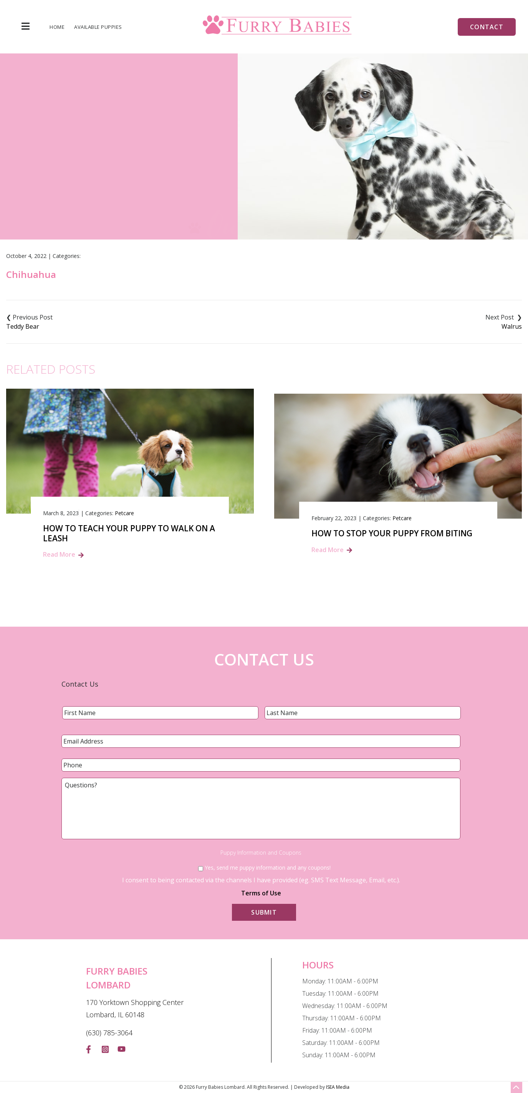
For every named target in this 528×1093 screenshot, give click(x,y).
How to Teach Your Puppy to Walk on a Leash (129, 533)
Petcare (124, 513)
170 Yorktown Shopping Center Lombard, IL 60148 (135, 1008)
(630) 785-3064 (109, 1032)
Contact (486, 27)
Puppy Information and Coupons (260, 852)
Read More (59, 554)
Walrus (512, 326)
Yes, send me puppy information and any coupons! (268, 867)
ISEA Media (337, 1087)
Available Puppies (98, 27)
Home (57, 27)
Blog (253, 180)
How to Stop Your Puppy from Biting (391, 533)
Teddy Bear (22, 326)
